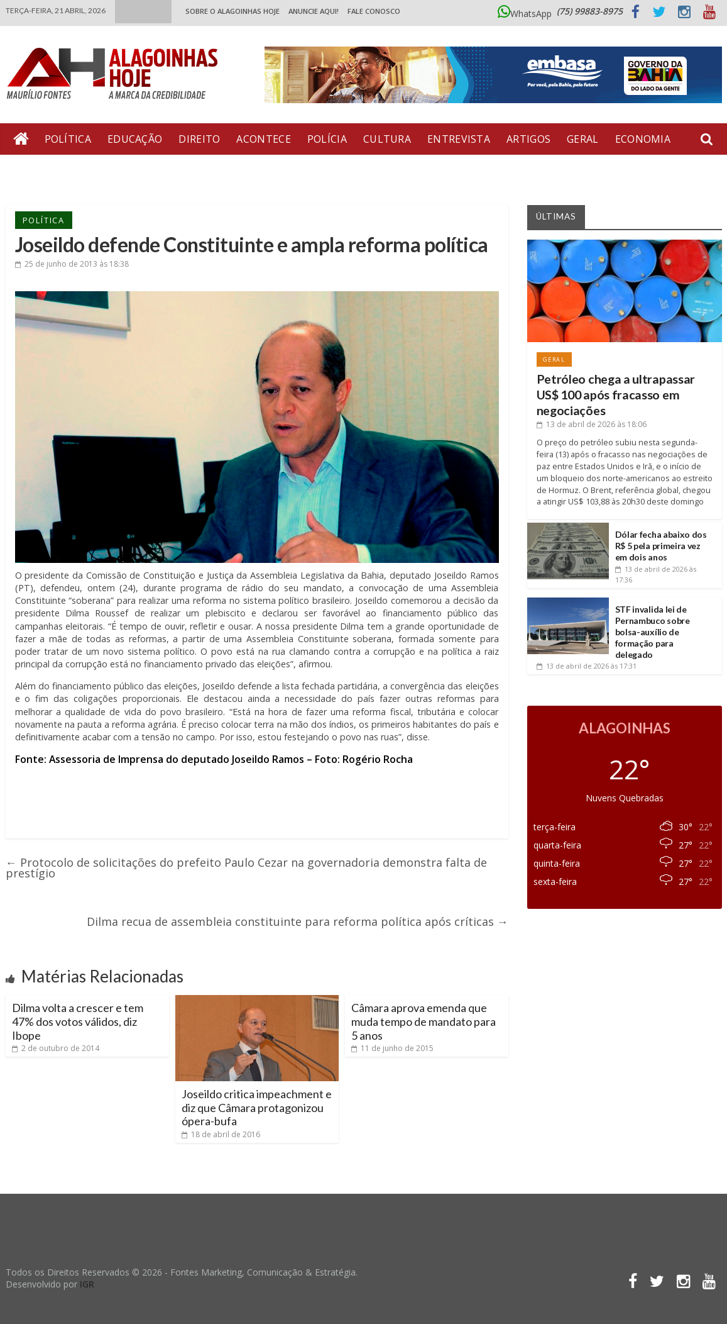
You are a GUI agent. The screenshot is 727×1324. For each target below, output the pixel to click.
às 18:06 (592, 424)
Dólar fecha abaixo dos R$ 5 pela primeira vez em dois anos (661, 545)
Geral (583, 139)
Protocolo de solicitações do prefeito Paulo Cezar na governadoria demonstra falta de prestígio (246, 868)
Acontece (263, 139)
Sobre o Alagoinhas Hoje (232, 11)
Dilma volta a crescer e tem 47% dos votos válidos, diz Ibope (77, 1021)
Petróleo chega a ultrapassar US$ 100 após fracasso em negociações (616, 395)
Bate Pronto (50, 170)
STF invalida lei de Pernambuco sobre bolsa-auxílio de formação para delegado (652, 632)
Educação (134, 139)
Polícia (327, 139)
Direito (199, 139)
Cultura (387, 139)
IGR (87, 1284)
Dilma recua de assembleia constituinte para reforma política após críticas (297, 921)
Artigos (528, 139)
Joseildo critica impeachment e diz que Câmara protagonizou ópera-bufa (257, 1107)
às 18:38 (72, 264)
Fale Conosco (373, 11)
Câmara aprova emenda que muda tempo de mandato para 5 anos (423, 1021)
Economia (642, 139)
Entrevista (458, 139)
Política (68, 139)
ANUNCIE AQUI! (313, 11)
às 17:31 (587, 665)
